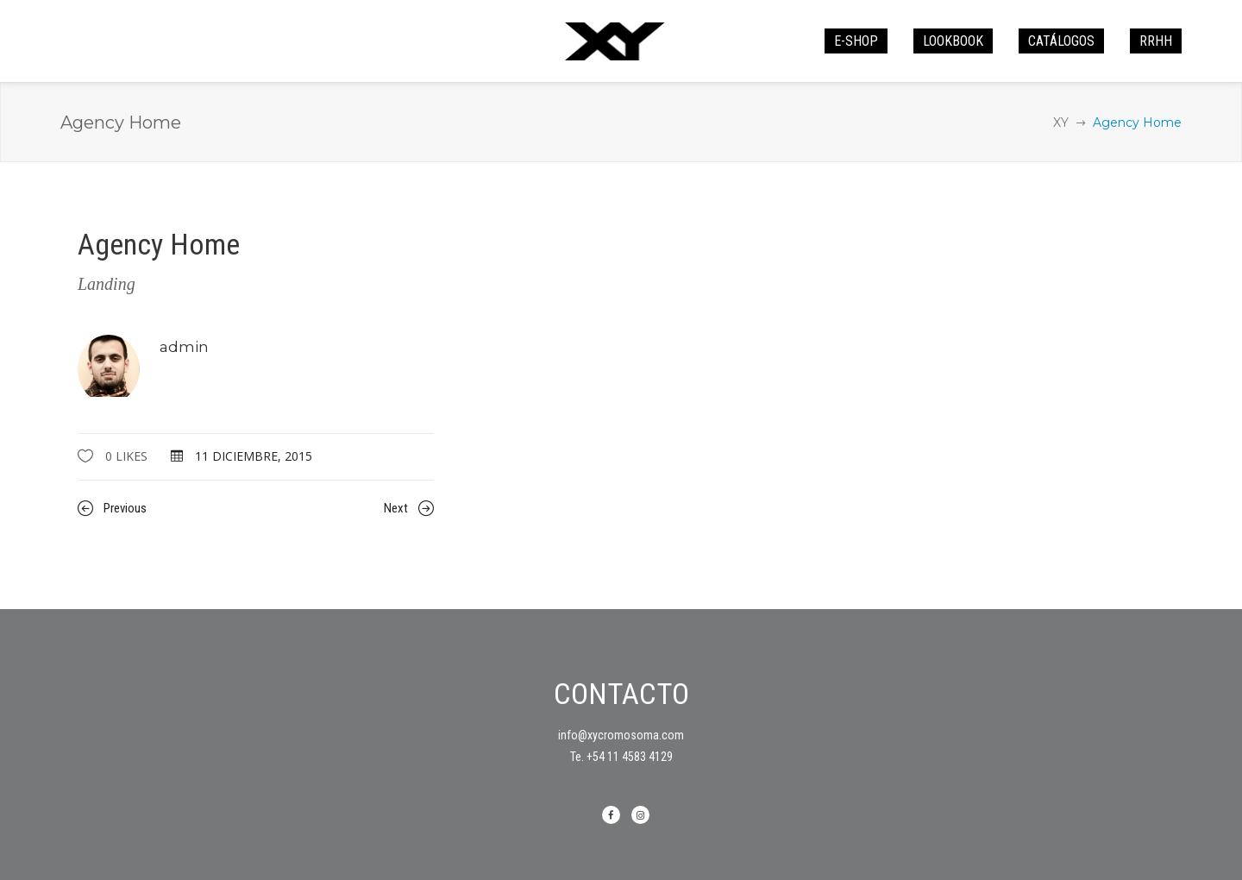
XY (1061, 122)
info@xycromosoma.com (621, 735)
